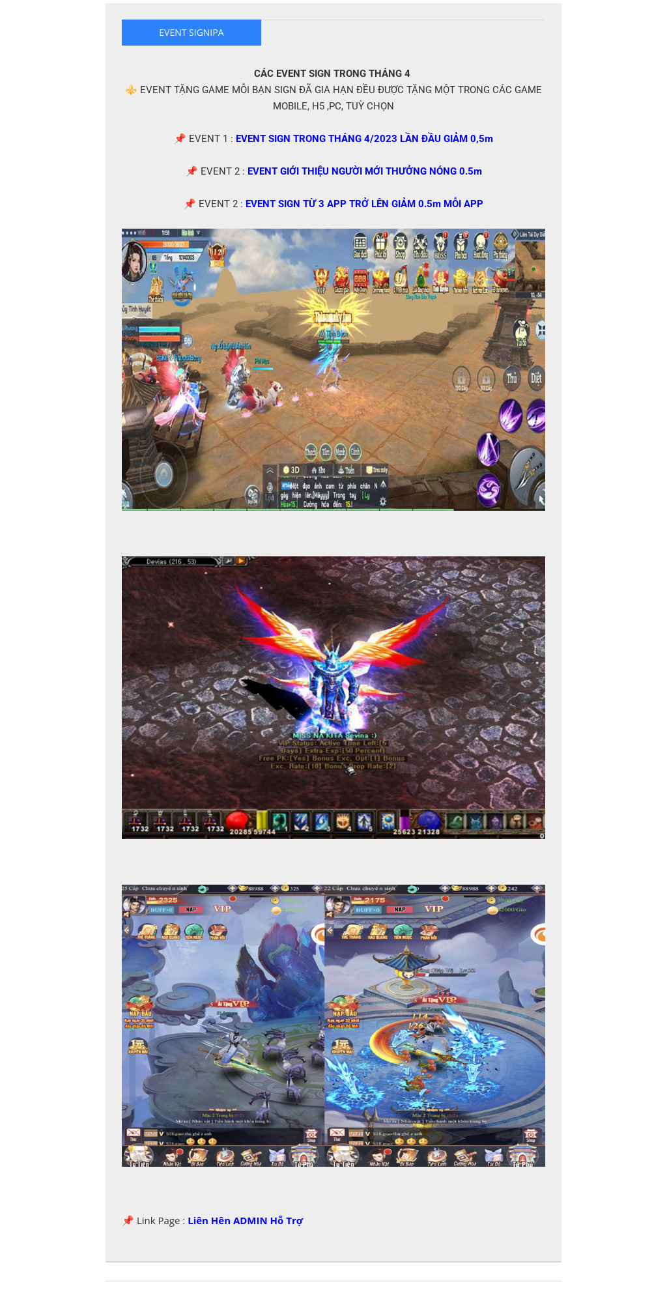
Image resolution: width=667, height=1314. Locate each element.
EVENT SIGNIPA (191, 32)
